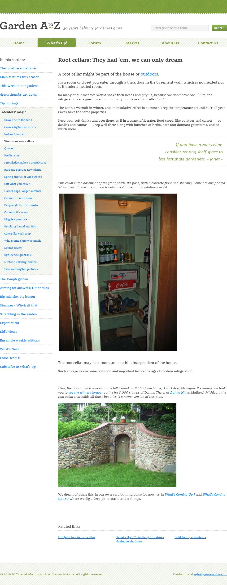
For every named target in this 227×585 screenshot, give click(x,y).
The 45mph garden (14, 279)
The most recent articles (18, 68)
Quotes (8, 148)
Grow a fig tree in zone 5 (20, 127)
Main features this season (19, 77)
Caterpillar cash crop (17, 233)
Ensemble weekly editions (20, 340)
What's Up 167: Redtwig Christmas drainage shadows (140, 539)
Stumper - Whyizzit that (18, 305)
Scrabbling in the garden (18, 314)
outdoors (149, 74)
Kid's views (8, 331)
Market (132, 42)
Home (19, 42)
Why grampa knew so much (22, 240)
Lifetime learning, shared (20, 262)
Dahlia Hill (178, 392)
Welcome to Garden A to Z (61, 25)
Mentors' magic (14, 112)
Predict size (11, 155)
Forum (94, 42)
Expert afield (9, 322)
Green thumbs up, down (18, 94)
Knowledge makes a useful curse (25, 162)
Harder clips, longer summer (22, 191)
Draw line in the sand (18, 120)
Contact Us (208, 42)
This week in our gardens (19, 85)
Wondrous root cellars (19, 141)
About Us (170, 42)
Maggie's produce (15, 219)
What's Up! (56, 42)
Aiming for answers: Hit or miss (24, 287)
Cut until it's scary (16, 212)
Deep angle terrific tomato (21, 205)
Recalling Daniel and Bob (20, 226)
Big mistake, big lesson (17, 296)
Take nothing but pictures (21, 269)
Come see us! (10, 357)
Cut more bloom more (18, 198)
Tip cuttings (9, 103)
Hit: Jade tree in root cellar (76, 537)
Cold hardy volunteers (190, 537)
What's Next (9, 349)
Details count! (13, 247)
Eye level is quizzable (18, 255)
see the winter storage (85, 392)
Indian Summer (14, 134)
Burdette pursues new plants (22, 169)
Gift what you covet (17, 184)
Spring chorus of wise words (23, 176)
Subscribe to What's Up (18, 366)
